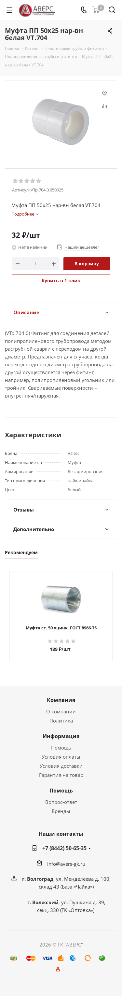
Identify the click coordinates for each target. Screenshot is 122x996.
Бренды (61, 811)
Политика (61, 720)
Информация (61, 736)
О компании (61, 711)
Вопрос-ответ (61, 802)
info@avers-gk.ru (66, 864)
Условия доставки (61, 766)
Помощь (61, 747)
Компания (61, 700)
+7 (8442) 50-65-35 (64, 848)
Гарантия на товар (61, 775)
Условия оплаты (61, 756)
